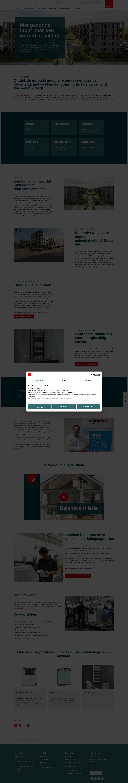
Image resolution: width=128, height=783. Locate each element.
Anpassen (64, 406)
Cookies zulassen (88, 406)
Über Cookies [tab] (89, 380)
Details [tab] (64, 380)
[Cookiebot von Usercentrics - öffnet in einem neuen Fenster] (92, 374)
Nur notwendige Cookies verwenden (40, 406)
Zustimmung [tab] (39, 380)
